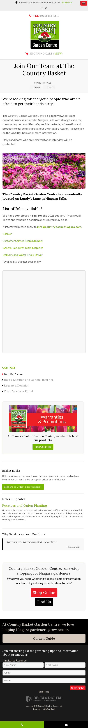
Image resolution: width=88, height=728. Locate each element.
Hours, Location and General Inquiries (28, 379)
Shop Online (44, 592)
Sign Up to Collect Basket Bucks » (23, 486)
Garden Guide (44, 638)
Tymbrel (51, 709)
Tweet (50, 87)
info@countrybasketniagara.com (59, 226)
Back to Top (44, 691)
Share (37, 87)
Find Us (44, 601)
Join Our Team (13, 374)
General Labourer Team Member (23, 247)
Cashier (7, 233)
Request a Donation (16, 385)
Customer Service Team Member (23, 240)
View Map (66, 2)
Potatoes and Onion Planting (24, 505)
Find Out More (43, 446)
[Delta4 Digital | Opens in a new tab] (44, 698)
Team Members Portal (18, 391)
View (58, 53)
